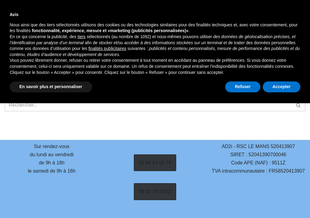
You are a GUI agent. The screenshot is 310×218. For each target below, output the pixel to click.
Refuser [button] (243, 201)
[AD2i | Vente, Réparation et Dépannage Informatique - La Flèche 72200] (49, 31)
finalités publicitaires (107, 163)
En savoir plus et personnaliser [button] (50, 201)
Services (162, 27)
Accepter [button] (281, 201)
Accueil (116, 27)
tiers (81, 151)
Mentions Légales (177, 36)
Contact (117, 36)
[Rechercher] (257, 32)
